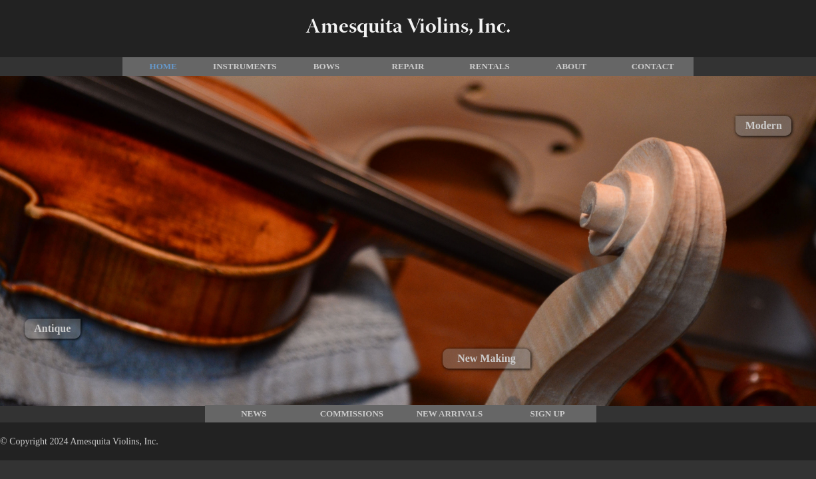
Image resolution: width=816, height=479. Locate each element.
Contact (653, 66)
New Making (486, 358)
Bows (326, 66)
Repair (408, 66)
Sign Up (547, 413)
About (571, 66)
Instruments (244, 66)
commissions (351, 413)
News (253, 413)
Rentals (489, 66)
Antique (52, 328)
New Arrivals (450, 413)
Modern (763, 125)
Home (163, 66)
